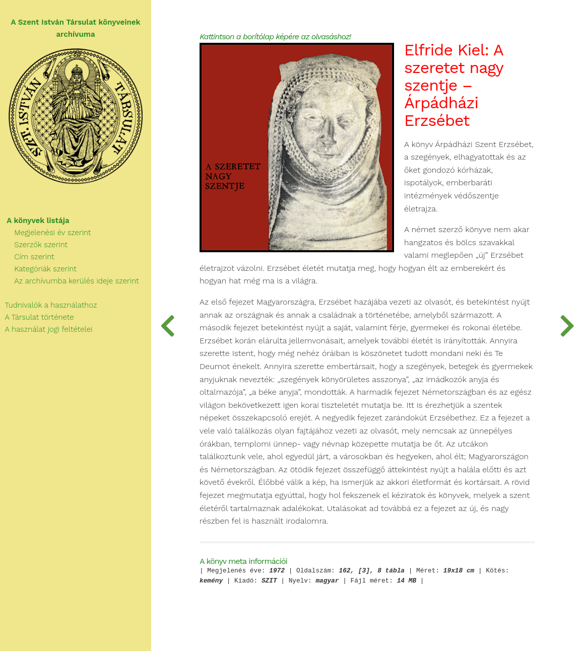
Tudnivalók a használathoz (48, 305)
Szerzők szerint (34, 244)
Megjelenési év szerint (45, 232)
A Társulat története (37, 317)
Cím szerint (27, 256)
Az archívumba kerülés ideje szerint (69, 280)
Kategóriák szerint (38, 268)
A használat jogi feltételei (46, 329)
